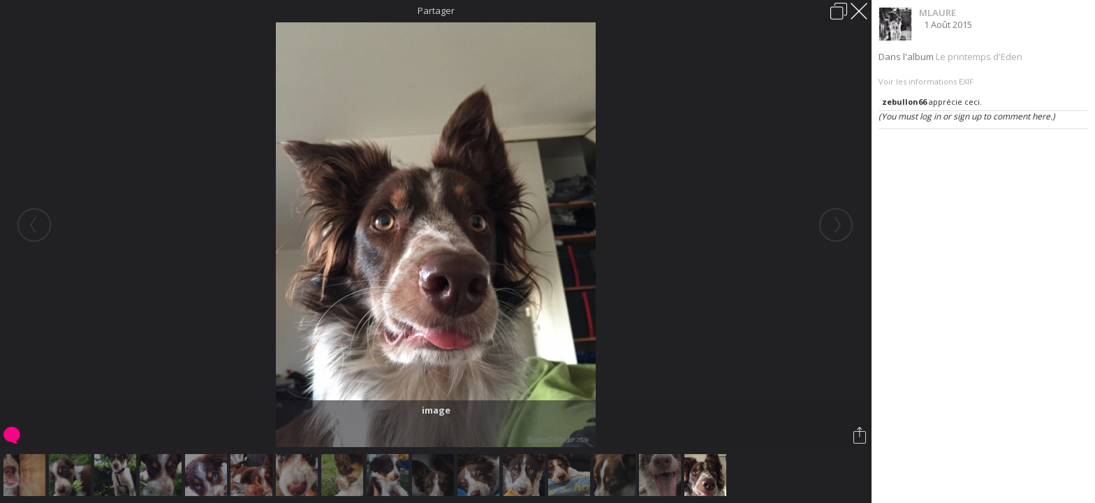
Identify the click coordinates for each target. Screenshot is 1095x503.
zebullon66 (904, 101)
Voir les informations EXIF (926, 81)
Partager (436, 10)
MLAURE (937, 12)
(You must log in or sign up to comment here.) (967, 116)
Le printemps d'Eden (979, 56)
